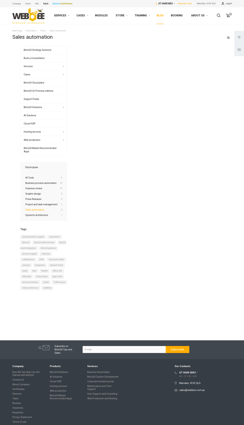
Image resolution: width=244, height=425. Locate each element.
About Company (21, 384)
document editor (56, 259)
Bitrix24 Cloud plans (34, 82)
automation (54, 237)
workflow (47, 288)
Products (55, 366)
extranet (26, 265)
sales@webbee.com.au (192, 390)
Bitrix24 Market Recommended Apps (40, 150)
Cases (27, 74)
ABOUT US (199, 15)
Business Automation (98, 372)
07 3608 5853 (187, 372)
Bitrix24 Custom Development (103, 376)
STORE (122, 15)
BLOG (160, 15)
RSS (228, 37)
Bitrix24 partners (48, 248)
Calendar (46, 254)
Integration (40, 265)
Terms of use (19, 421)
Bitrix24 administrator (44, 242)
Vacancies (17, 407)
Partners (17, 393)
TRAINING (142, 15)
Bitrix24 (25, 242)
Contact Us (18, 379)
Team (15, 398)
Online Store (41, 276)
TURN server (59, 282)
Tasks (46, 282)
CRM (41, 259)
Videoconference (30, 288)
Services (28, 66)
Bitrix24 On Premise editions (38, 91)
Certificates (18, 389)
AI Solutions (30, 115)
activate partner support (33, 237)
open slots (57, 276)
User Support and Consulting (102, 393)
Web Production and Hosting (102, 398)
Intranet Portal (56, 265)
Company (18, 366)
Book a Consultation (34, 58)
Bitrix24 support (29, 254)
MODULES (101, 15)
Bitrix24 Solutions (33, 107)
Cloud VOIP (29, 123)
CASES (82, 15)
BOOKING (177, 15)
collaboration (28, 259)
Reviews (16, 403)
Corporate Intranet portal (100, 381)
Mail (34, 271)
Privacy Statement (22, 417)
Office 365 (57, 271)
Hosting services (32, 131)
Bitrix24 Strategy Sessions (37, 50)
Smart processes (30, 282)
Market (44, 271)
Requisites (17, 412)
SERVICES (61, 15)
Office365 (26, 276)
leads (24, 271)
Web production (32, 140)
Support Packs (31, 99)
